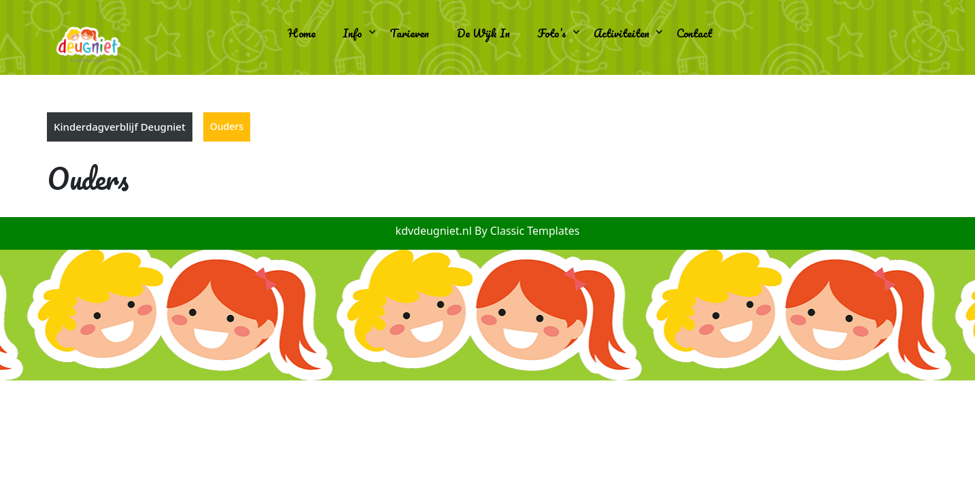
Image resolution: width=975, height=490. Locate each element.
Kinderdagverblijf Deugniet (120, 126)
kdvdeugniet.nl (435, 230)
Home (301, 33)
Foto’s (551, 33)
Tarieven (409, 33)
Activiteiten (621, 33)
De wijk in (483, 33)
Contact (695, 33)
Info (352, 33)
